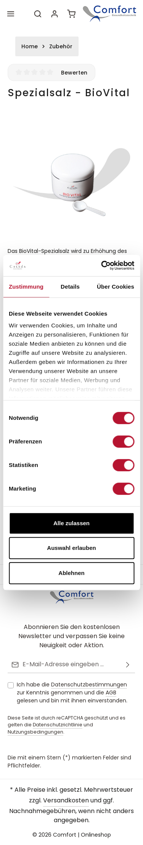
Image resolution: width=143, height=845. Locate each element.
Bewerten (74, 72)
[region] (71, 176)
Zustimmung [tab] (26, 286)
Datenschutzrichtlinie (57, 724)
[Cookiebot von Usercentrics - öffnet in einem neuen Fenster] (101, 265)
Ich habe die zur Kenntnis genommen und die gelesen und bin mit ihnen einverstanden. (72, 692)
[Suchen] (37, 13)
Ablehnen (71, 573)
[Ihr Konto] (54, 13)
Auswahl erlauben (71, 548)
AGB (111, 692)
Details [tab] (70, 286)
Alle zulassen (71, 523)
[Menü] (10, 13)
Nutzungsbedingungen (35, 732)
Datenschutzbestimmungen (89, 684)
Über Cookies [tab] (115, 286)
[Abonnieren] (128, 664)
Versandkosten (66, 800)
